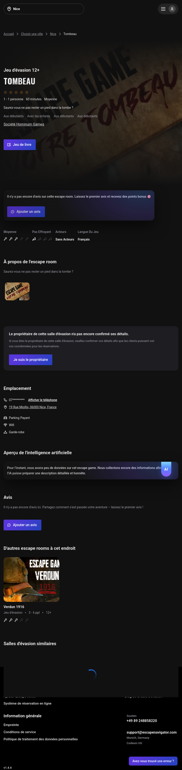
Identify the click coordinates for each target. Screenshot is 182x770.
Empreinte (11, 725)
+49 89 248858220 (142, 721)
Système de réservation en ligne (27, 703)
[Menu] (168, 9)
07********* (17, 400)
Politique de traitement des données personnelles (41, 739)
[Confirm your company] (30, 359)
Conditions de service (20, 732)
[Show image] (17, 291)
